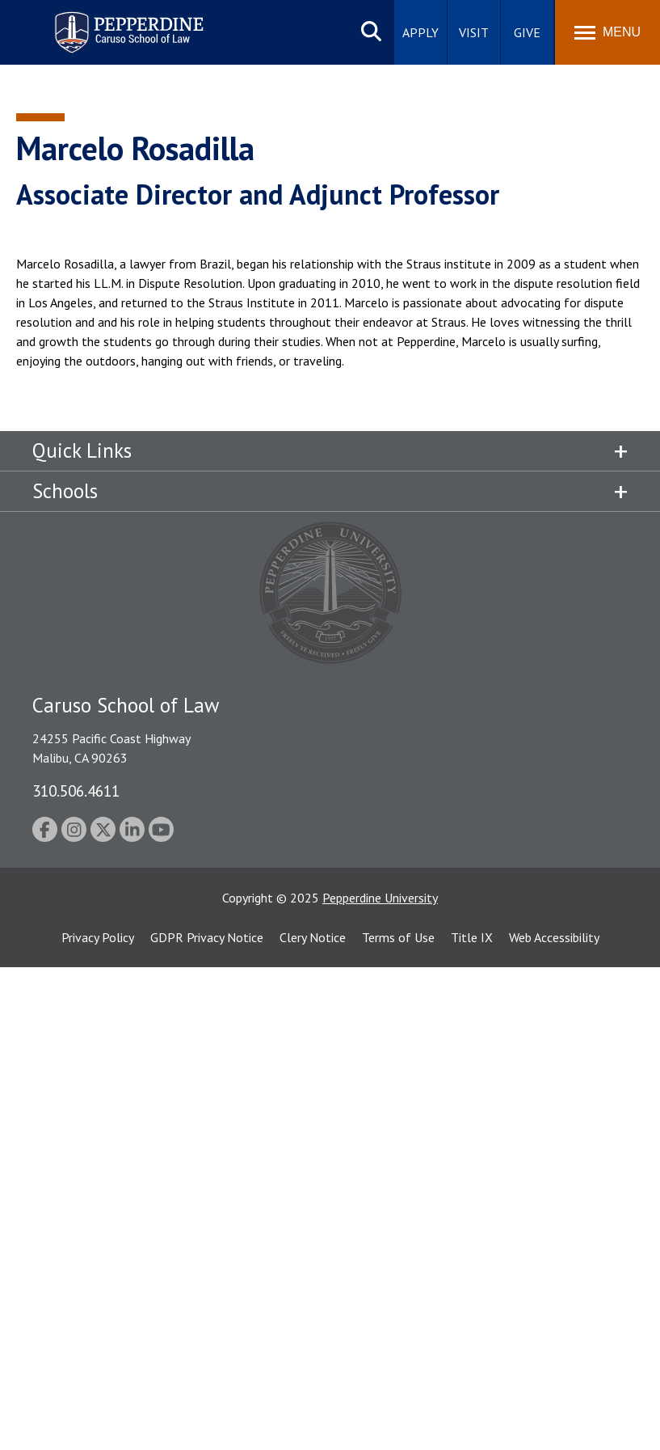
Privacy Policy (97, 937)
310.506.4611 (76, 790)
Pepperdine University (380, 898)
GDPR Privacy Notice (206, 937)
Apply (420, 32)
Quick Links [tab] (82, 450)
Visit (474, 32)
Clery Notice (313, 937)
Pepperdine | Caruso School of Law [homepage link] (126, 22)
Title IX (472, 937)
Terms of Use (398, 937)
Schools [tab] (65, 491)
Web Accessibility (554, 937)
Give (527, 32)
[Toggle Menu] (607, 32)
